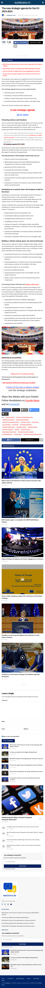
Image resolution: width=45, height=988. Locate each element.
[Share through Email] (24, 409)
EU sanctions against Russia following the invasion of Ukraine (26, 765)
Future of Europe (25, 429)
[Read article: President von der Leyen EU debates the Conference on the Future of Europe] (22, 618)
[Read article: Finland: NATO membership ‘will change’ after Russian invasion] (5, 773)
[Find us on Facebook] (2, 904)
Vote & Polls (36, 978)
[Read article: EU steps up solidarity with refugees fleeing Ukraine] (5, 753)
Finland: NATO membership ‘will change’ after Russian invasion (26, 771)
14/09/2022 (5, 485)
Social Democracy (7, 434)
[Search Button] (43, 2)
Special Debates (20, 978)
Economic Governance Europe (11, 422)
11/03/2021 (5, 600)
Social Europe (18, 434)
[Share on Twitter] (35, 42)
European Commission (9, 427)
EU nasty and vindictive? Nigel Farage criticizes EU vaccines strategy (23, 839)
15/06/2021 (5, 524)
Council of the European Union (24, 417)
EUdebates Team (11, 15)
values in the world (32, 284)
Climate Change (10, 417)
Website (26, 729)
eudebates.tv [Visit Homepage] (22, 2)
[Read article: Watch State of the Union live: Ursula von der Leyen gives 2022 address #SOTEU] (22, 464)
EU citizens (35, 422)
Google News (32, 400)
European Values (32, 427)
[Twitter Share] (16, 409)
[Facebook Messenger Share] (34, 409)
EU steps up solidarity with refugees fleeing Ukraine (23, 752)
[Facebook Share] (6, 409)
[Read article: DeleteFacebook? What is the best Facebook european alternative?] (22, 800)
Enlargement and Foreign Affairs (12, 516)
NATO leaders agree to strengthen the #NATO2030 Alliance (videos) (21, 68)
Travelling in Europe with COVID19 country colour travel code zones (23, 826)
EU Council (15, 424)
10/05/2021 (5, 561)
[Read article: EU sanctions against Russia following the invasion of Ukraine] (5, 766)
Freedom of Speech (8, 429)
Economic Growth (25, 422)
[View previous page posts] (21, 685)
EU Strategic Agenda (25, 424)
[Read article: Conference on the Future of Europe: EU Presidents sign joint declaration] (22, 658)
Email (3, 729)
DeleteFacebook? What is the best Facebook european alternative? (17, 818)
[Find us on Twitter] (5, 904)
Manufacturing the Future (9, 432)
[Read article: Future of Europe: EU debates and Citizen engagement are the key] (22, 542)
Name (3, 721)
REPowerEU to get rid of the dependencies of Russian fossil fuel (26, 758)
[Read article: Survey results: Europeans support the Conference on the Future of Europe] (22, 579)
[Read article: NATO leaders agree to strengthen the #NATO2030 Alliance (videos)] (22, 503)
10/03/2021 (5, 678)
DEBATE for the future (8, 419)
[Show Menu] (2, 2)
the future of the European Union (32, 434)
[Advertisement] (22, 52)
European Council (21, 427)
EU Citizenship (6, 424)
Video (3, 980)
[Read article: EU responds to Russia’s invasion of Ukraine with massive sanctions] (5, 779)
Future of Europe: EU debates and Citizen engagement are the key (21, 71)
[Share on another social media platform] (15, 46)
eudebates (7, 983)
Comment (5, 700)
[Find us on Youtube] (11, 904)
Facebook (14, 404)
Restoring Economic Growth (25, 432)
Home (3, 978)
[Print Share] (5, 413)
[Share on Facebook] (20, 42)
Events (28, 978)
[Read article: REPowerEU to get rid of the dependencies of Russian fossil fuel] (5, 760)
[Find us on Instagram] (8, 904)
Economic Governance (22, 419)
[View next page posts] (24, 685)
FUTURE (17, 429)
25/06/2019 (21, 15)
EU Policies (10, 978)
